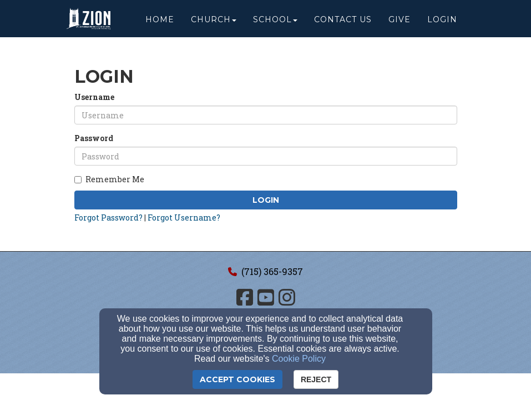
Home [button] (159, 23)
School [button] (275, 23)
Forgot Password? (108, 217)
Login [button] (442, 23)
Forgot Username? (184, 217)
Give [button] (399, 23)
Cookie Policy (299, 358)
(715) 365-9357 (272, 271)
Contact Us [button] (343, 23)
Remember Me (109, 179)
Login (265, 200)
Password (93, 138)
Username (94, 97)
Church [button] (213, 23)
